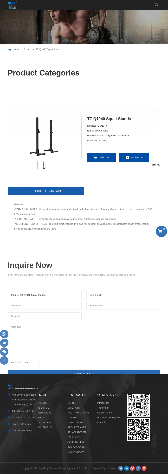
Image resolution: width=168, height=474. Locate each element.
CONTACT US (45, 427)
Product (27, 49)
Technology (103, 407)
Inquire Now (137, 157)
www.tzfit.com (25, 430)
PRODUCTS (44, 403)
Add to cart (104, 157)
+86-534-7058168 (25, 411)
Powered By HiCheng (104, 468)
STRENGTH (43, 85)
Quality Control (104, 412)
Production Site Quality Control (108, 420)
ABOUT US (43, 407)
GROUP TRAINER (25, 93)
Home (16, 49)
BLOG (41, 417)
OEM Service (44, 412)
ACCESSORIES (106, 93)
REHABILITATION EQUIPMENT (66, 93)
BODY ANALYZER (25, 102)
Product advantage (45, 235)
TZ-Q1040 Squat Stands (48, 49)
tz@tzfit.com (25, 424)
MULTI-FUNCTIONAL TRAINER (81, 85)
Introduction (103, 403)
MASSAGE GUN (57, 102)
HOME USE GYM (121, 85)
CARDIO (19, 85)
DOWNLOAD (44, 422)
